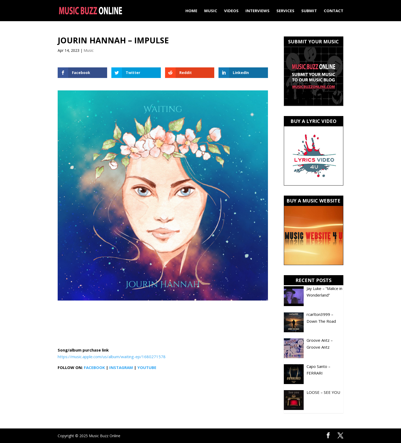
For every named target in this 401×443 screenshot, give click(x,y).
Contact (333, 11)
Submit (309, 11)
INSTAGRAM (121, 367)
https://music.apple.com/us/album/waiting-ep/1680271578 (112, 356)
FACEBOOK (94, 367)
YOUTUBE (146, 367)
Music (210, 11)
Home (191, 11)
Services (285, 11)
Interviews (257, 11)
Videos (231, 11)
